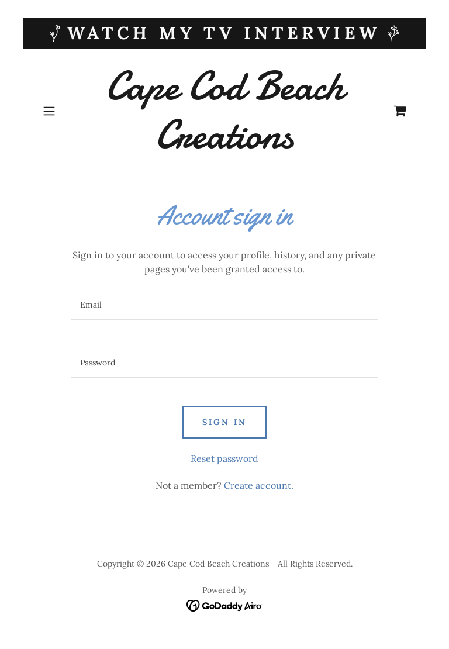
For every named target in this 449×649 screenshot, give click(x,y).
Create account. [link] (258, 485)
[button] (65, 111)
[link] (224, 144)
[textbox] (224, 305)
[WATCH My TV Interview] (224, 33)
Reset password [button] (224, 458)
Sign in (224, 422)
